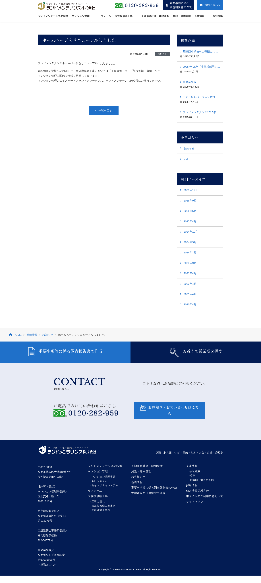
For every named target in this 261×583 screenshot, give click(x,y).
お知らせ (189, 149)
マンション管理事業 (104, 484)
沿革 (192, 483)
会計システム (100, 488)
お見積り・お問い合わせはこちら (169, 417)
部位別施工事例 (101, 517)
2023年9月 (190, 264)
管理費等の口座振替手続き (148, 500)
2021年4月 (190, 296)
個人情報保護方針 (197, 498)
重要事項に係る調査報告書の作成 (179, 5)
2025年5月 (190, 212)
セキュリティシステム (105, 492)
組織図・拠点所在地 (202, 487)
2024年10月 (191, 233)
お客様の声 (138, 484)
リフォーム (104, 16)
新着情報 (137, 489)
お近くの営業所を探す (196, 356)
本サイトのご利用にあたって (204, 503)
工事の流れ (98, 508)
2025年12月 (191, 191)
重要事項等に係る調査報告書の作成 (65, 356)
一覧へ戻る (105, 110)
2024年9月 (190, 243)
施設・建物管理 (182, 16)
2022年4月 (190, 285)
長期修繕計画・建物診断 (155, 16)
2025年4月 (190, 222)
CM (186, 160)
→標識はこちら (47, 572)
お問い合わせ (210, 5)
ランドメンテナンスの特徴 (53, 16)
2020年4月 (190, 306)
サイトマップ (194, 508)
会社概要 (195, 478)
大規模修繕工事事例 (104, 513)
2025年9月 (190, 201)
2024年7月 (190, 254)
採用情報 (218, 16)
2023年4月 (190, 275)
